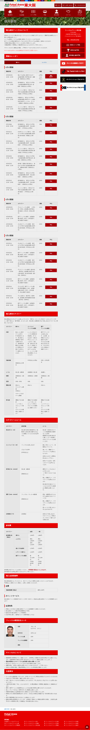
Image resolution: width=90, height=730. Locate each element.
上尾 (39, 0)
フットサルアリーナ (9, 0)
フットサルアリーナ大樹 (51, 721)
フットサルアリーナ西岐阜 (12, 725)
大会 (21, 13)
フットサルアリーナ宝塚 (51, 723)
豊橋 (19, 0)
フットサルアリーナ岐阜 (71, 725)
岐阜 (15, 0)
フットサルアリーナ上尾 (11, 723)
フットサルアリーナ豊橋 (51, 725)
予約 (33, 13)
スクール (68, 13)
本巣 (36, 0)
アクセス (80, 13)
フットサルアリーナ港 (30, 721)
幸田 (49, 0)
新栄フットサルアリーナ (11, 721)
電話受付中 (51, 76)
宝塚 (46, 0)
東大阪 (22, 0)
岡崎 (42, 0)
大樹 (32, 0)
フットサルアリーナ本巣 (71, 721)
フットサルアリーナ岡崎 (31, 723)
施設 (10, 13)
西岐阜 (53, 0)
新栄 (26, 0)
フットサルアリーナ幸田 (71, 723)
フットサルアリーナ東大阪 (32, 725)
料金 (44, 13)
